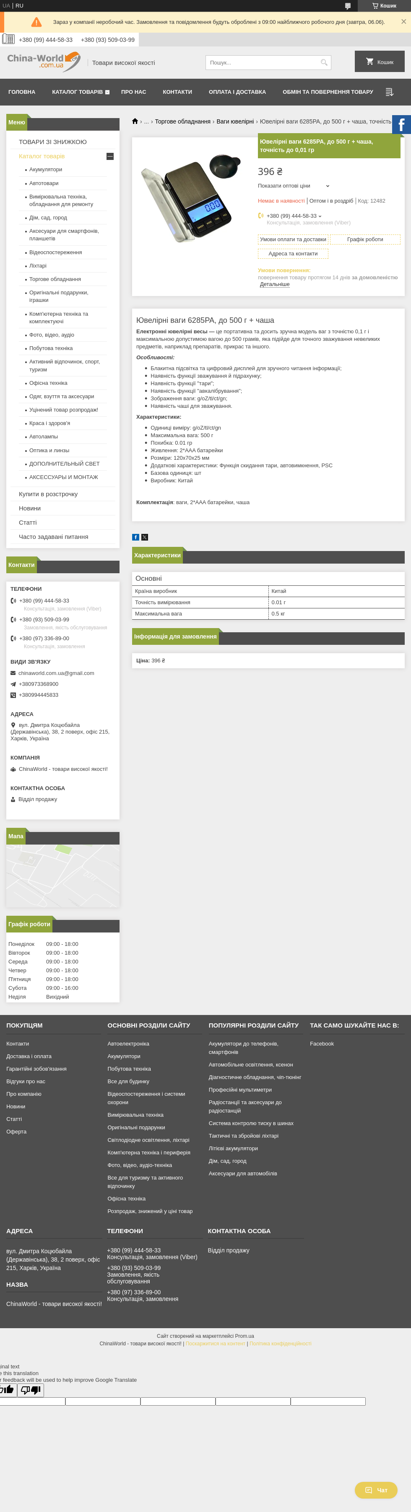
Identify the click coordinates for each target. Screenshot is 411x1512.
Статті (28, 522)
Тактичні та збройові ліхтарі (243, 1136)
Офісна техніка (48, 383)
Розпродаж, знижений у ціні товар (149, 1211)
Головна (21, 92)
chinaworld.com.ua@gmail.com (56, 673)
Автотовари (44, 183)
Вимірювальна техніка (135, 1115)
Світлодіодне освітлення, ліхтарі (148, 1140)
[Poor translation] (30, 1390)
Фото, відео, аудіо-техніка (139, 1165)
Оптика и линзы (49, 450)
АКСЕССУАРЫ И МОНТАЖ (63, 477)
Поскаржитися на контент (215, 1344)
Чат (376, 1490)
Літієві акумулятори (233, 1148)
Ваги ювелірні (235, 121)
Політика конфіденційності (281, 1344)
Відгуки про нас (25, 1081)
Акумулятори (45, 169)
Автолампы (43, 436)
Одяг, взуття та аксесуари (61, 396)
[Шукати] (324, 62)
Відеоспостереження (55, 252)
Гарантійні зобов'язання (36, 1069)
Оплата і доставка (237, 92)
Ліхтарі (38, 266)
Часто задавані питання (53, 536)
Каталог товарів (77, 92)
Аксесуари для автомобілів (243, 1173)
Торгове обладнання (183, 121)
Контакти (177, 92)
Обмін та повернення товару (328, 92)
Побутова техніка (51, 348)
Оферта (16, 1131)
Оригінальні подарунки (136, 1127)
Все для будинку (128, 1081)
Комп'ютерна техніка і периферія (148, 1152)
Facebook (322, 1044)
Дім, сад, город (48, 217)
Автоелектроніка (128, 1044)
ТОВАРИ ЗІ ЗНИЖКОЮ (53, 141)
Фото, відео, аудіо (51, 335)
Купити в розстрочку (48, 493)
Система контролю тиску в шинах (251, 1123)
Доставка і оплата (29, 1056)
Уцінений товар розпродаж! (63, 410)
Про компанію (24, 1094)
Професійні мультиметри (240, 1090)
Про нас (133, 92)
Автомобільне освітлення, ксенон (251, 1064)
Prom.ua (244, 1336)
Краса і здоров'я (49, 423)
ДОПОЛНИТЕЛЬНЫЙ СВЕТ (64, 464)
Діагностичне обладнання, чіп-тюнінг (255, 1077)
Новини (30, 508)
